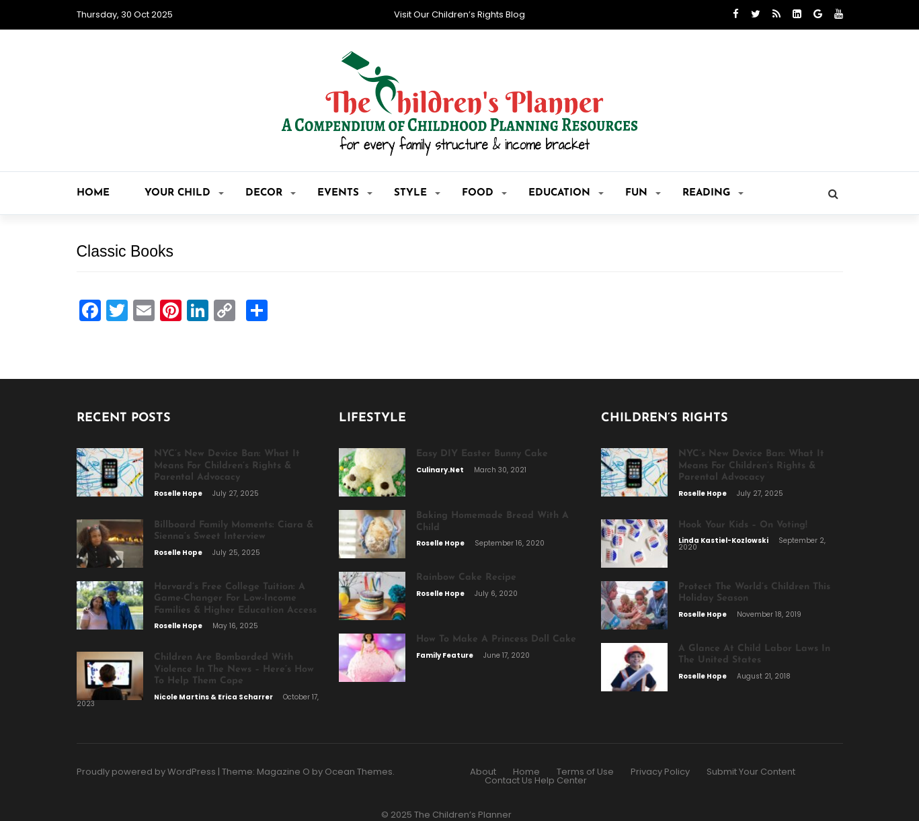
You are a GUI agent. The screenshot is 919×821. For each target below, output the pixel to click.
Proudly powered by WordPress (146, 771)
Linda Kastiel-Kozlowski (724, 540)
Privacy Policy (660, 771)
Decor (270, 193)
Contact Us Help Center (536, 780)
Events (344, 193)
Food (484, 193)
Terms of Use (585, 771)
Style (417, 193)
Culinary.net (440, 470)
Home (93, 193)
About (483, 771)
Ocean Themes (359, 771)
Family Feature (445, 655)
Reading (713, 193)
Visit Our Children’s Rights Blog (459, 14)
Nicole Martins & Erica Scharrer (214, 697)
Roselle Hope (179, 493)
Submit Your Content (751, 771)
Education (566, 193)
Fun (643, 193)
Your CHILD (184, 193)
